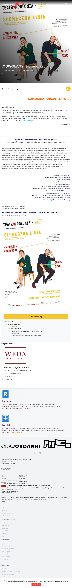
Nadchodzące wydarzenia (8, 505)
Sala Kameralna (5, 528)
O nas (3, 543)
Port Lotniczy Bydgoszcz (8, 574)
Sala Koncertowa (6, 525)
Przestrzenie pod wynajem (8, 522)
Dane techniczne (6, 553)
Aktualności (5, 510)
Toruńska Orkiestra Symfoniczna (10, 577)
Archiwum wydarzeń (7, 507)
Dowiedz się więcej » (16, 433)
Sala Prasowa (5, 533)
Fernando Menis (6, 556)
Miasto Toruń (5, 569)
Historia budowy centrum (8, 546)
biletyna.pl (15, 326)
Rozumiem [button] (36, 584)
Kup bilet (36, 316)
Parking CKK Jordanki (7, 515)
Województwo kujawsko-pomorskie (11, 571)
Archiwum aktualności (7, 513)
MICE (3, 536)
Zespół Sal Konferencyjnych (8, 530)
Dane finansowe (6, 551)
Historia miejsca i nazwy (8, 548)
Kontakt (4, 562)
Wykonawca (5, 559)
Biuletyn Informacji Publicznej (17, 484)
